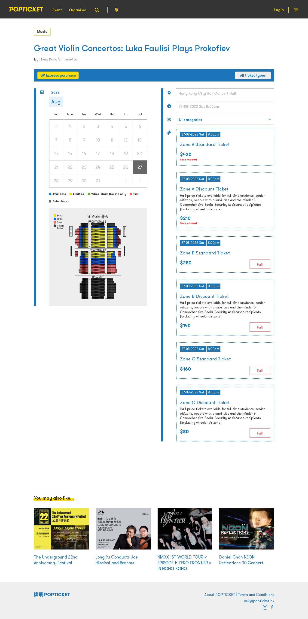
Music (42, 31)
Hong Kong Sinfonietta (58, 59)
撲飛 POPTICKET (52, 595)
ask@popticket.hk (259, 600)
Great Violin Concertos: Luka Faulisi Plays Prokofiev (132, 48)
